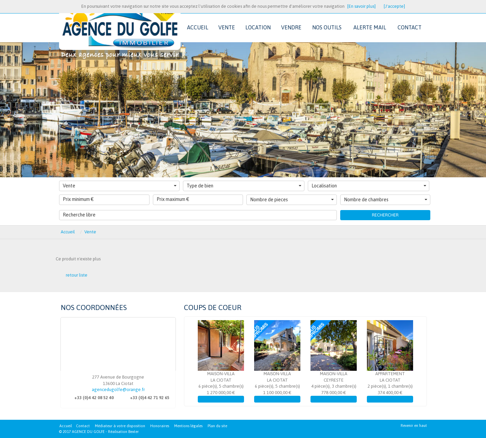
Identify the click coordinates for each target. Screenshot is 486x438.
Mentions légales (188, 426)
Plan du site (217, 426)
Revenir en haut (414, 425)
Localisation (369, 185)
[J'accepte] (394, 6)
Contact (83, 426)
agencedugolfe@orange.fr (118, 389)
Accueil (65, 426)
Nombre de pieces (292, 199)
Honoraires (159, 426)
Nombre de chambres (386, 199)
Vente (120, 185)
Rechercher (385, 214)
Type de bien (244, 185)
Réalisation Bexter (123, 432)
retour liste (76, 275)
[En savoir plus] (361, 6)
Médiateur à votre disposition (120, 426)
